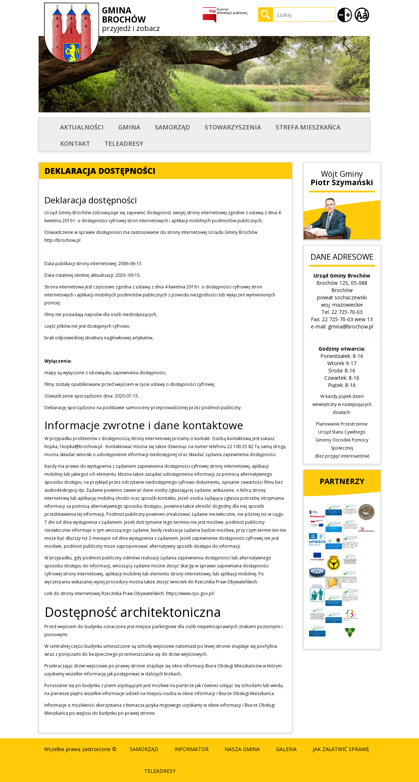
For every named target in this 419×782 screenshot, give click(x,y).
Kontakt (75, 143)
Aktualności (82, 127)
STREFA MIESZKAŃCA (308, 127)
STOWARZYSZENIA (233, 127)
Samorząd (172, 127)
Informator (191, 749)
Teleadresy (123, 143)
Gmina (129, 127)
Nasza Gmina (242, 749)
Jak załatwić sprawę (341, 749)
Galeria (286, 749)
